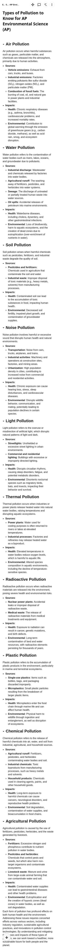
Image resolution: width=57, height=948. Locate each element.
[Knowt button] (32, 4)
